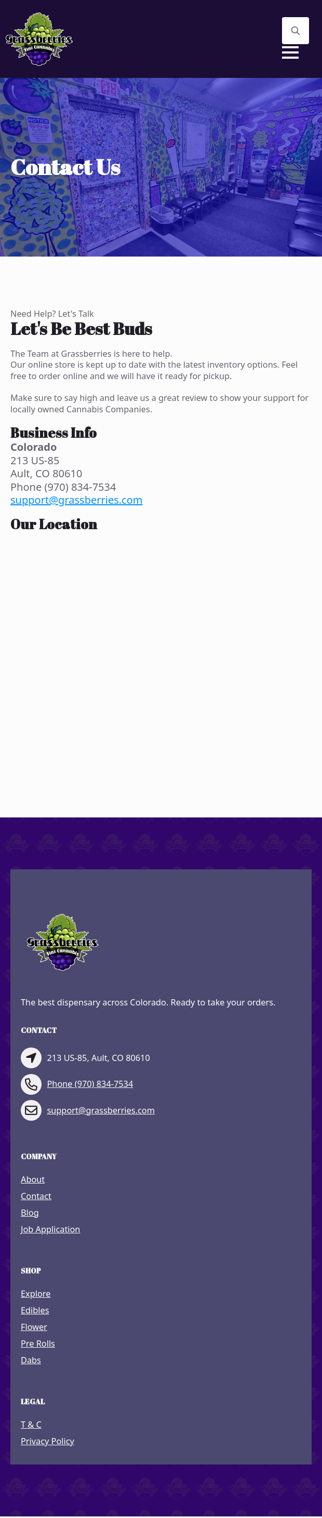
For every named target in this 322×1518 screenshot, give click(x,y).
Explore (35, 1293)
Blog (30, 1212)
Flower (34, 1327)
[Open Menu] (290, 52)
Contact (36, 1196)
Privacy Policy (47, 1441)
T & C (31, 1424)
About (33, 1179)
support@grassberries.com (76, 500)
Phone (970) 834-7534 (90, 1084)
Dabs (31, 1360)
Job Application (50, 1229)
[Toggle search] (295, 30)
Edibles (35, 1310)
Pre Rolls (38, 1343)
